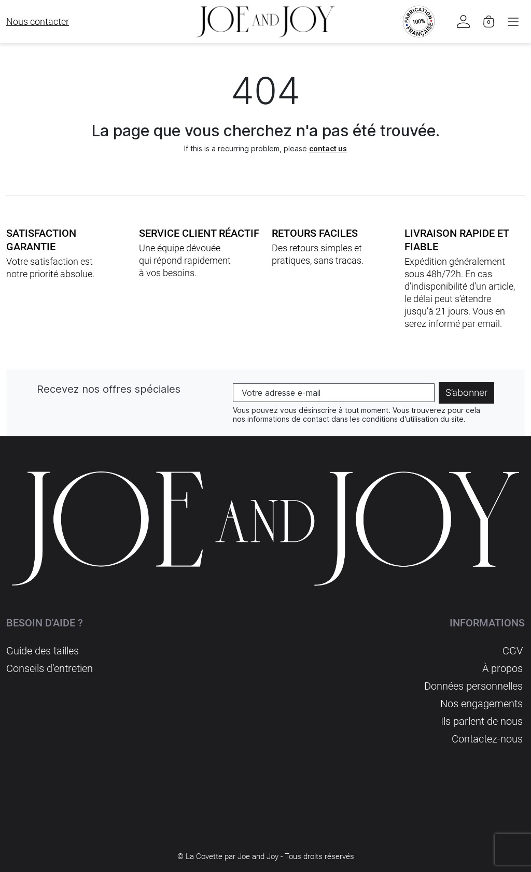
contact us (328, 148)
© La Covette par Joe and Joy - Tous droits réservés (265, 856)
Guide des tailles (42, 651)
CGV (512, 651)
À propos (502, 668)
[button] (513, 22)
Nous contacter (37, 21)
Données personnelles (473, 686)
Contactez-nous (487, 739)
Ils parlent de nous (482, 721)
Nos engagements (481, 703)
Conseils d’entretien (49, 668)
